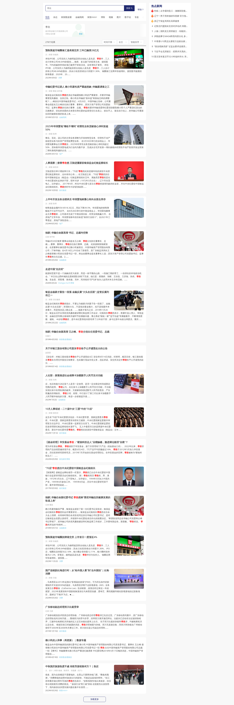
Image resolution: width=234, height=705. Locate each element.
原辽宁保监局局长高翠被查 (166, 21)
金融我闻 (62, 117)
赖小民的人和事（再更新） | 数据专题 (65, 640)
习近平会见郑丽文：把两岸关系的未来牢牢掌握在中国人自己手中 (184, 51)
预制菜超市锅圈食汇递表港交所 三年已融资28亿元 (72, 50)
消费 (60, 77)
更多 (81, 34)
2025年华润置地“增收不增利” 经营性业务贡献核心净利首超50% (76, 128)
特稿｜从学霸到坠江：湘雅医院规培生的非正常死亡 (178, 10)
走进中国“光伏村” (54, 269)
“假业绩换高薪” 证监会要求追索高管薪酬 (173, 46)
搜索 (129, 8)
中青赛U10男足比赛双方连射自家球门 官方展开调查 (178, 41)
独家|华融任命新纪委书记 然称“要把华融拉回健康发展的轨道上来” (77, 499)
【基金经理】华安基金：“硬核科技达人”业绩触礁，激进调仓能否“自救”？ (86, 442)
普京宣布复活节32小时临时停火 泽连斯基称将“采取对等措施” (182, 56)
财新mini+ (63, 690)
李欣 (47, 27)
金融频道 (62, 260)
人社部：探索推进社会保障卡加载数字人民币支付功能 (74, 375)
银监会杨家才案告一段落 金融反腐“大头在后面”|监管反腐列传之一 (77, 293)
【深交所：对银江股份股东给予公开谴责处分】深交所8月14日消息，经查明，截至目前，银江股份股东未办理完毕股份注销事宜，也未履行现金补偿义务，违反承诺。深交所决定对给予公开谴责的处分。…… (94, 359)
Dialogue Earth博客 (66, 283)
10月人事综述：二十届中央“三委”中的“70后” (69, 408)
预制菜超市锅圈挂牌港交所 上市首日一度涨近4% (71, 537)
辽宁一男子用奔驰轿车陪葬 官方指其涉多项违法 (176, 15)
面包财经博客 (64, 459)
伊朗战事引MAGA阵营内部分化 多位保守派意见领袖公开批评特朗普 (185, 36)
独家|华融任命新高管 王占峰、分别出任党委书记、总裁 (77, 331)
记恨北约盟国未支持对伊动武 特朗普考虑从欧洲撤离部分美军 (182, 26)
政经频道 (62, 190)
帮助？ (141, 9)
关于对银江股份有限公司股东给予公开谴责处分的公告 (76, 348)
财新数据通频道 (65, 339)
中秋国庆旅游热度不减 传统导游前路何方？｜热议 (71, 666)
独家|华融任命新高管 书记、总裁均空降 (66, 232)
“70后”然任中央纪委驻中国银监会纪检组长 (70, 468)
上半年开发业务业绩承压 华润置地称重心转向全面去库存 (75, 199)
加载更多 (94, 699)
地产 (61, 154)
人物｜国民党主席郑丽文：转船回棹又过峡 (174, 31)
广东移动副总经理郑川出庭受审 (62, 607)
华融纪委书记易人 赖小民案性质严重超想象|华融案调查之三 (77, 86)
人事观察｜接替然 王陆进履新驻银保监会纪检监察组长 (76, 162)
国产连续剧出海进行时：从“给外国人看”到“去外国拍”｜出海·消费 (77, 572)
